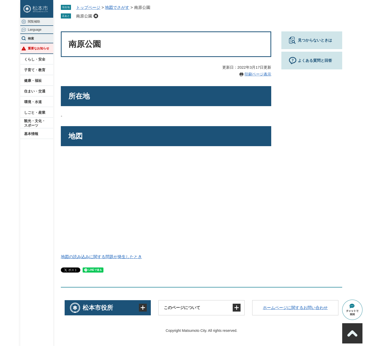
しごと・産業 (34, 112)
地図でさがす (117, 7)
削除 (96, 16)
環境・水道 (33, 102)
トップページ (88, 7)
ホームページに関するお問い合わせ (295, 307)
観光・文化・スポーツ (34, 123)
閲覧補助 (34, 21)
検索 (31, 38)
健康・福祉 (33, 81)
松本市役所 (98, 307)
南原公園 (84, 16)
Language (34, 29)
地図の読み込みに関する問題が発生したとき (101, 257)
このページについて (182, 307)
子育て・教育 (34, 70)
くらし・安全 (34, 59)
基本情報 (31, 134)
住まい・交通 (34, 91)
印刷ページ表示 (258, 74)
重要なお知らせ (38, 48)
